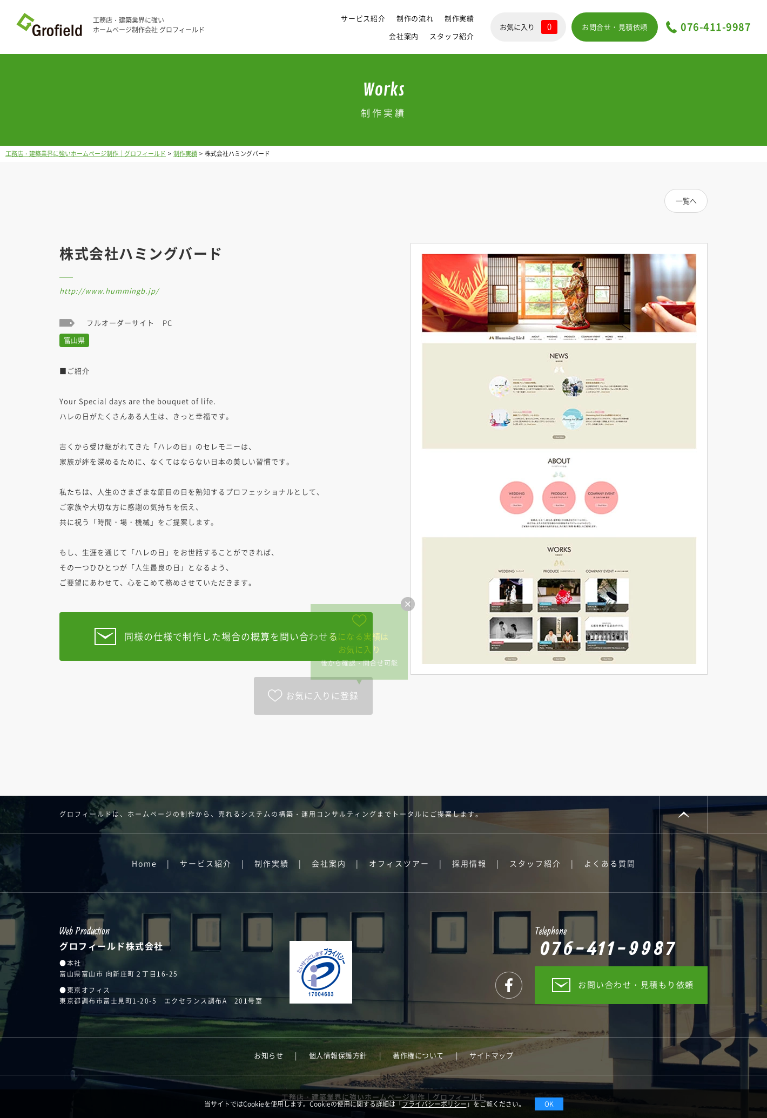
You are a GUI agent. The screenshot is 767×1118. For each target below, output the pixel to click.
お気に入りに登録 (322, 695)
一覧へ (686, 200)
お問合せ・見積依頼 (615, 27)
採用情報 (469, 863)
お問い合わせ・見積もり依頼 (636, 985)
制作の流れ (415, 18)
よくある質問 (610, 863)
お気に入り (528, 27)
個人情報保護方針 (338, 1055)
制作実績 (459, 18)
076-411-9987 (716, 27)
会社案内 (404, 36)
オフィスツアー (399, 863)
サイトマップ (491, 1055)
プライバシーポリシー (434, 1104)
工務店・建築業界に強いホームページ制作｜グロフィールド (85, 153)
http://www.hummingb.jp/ (109, 291)
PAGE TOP (684, 815)
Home (144, 863)
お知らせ (268, 1055)
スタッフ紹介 (451, 36)
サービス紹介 (363, 18)
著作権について (418, 1055)
